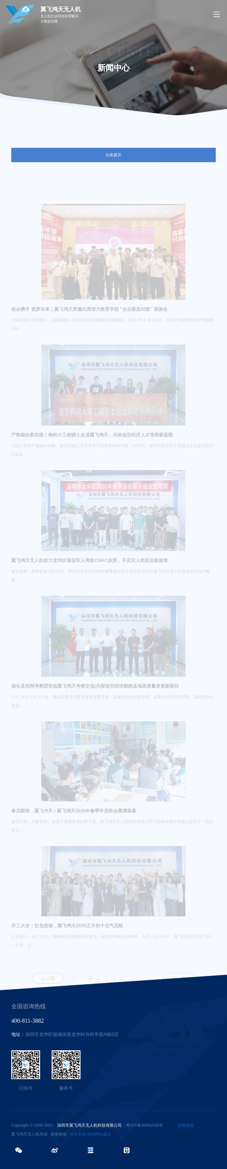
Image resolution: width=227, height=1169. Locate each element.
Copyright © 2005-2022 (66, 1125)
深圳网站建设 (99, 1134)
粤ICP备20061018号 (144, 1125)
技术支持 (78, 1134)
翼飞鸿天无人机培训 (29, 1134)
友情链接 (185, 1125)
